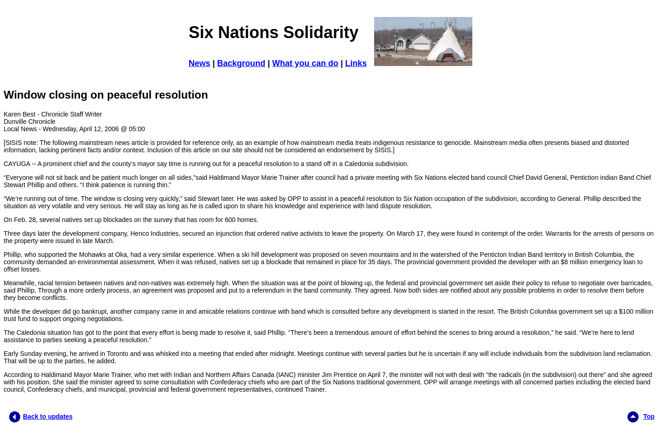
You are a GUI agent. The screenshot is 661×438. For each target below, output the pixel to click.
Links (356, 63)
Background (241, 63)
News (199, 63)
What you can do (305, 63)
